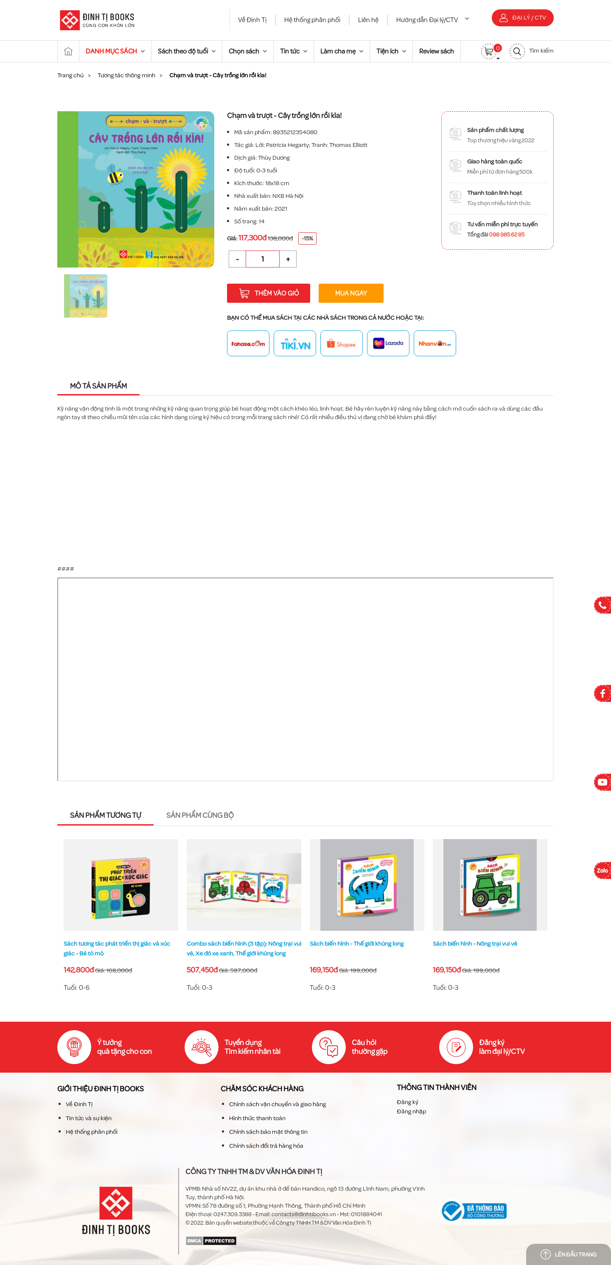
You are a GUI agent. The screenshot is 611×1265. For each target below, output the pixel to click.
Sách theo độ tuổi (187, 51)
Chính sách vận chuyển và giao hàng (277, 1104)
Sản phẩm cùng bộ (200, 815)
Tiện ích (391, 51)
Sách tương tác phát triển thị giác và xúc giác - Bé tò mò (117, 948)
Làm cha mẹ (341, 51)
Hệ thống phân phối (312, 20)
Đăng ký (407, 1101)
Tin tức (293, 51)
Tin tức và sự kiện (89, 1117)
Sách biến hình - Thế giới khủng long (357, 943)
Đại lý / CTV (522, 17)
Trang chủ (70, 74)
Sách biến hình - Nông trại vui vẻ (475, 943)
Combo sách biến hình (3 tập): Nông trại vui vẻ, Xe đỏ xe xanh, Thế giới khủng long (244, 948)
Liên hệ (368, 20)
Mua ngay (351, 293)
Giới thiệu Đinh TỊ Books (100, 1089)
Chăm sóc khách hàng (262, 1089)
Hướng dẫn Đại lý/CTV (432, 20)
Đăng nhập (411, 1111)
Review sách (436, 51)
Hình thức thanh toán (257, 1117)
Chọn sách (248, 51)
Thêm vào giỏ (269, 293)
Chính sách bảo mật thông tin (268, 1131)
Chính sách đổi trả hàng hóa (266, 1145)
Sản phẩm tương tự (105, 815)
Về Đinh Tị (252, 20)
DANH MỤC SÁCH (115, 51)
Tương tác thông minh (126, 74)
